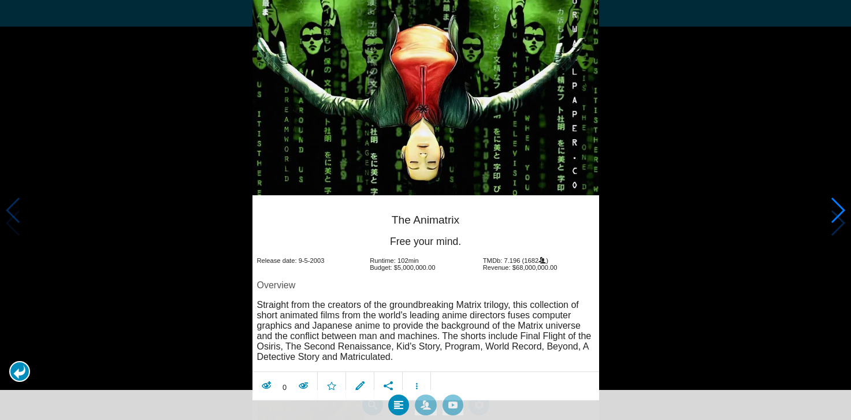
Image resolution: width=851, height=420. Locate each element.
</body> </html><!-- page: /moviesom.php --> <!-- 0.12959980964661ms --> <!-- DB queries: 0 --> (425, 210)
